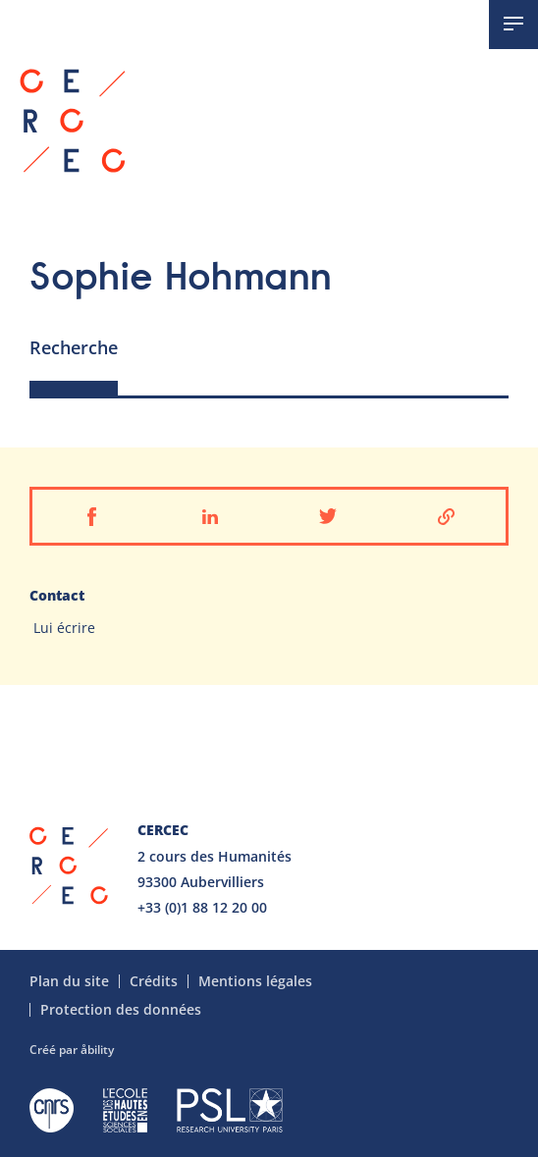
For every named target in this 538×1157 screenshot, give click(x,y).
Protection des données (120, 1010)
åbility (97, 1049)
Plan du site (69, 981)
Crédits (154, 981)
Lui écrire (64, 627)
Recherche (73, 347)
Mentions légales (255, 981)
